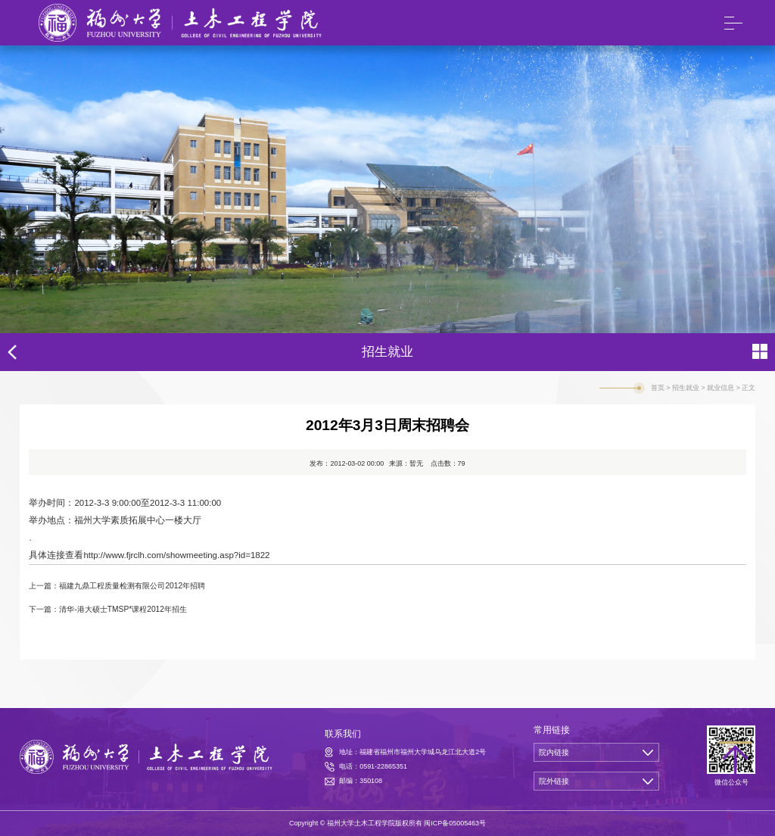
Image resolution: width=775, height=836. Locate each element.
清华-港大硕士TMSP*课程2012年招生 (123, 609)
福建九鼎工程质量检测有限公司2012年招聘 (132, 586)
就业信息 (720, 387)
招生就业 (685, 387)
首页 (658, 387)
